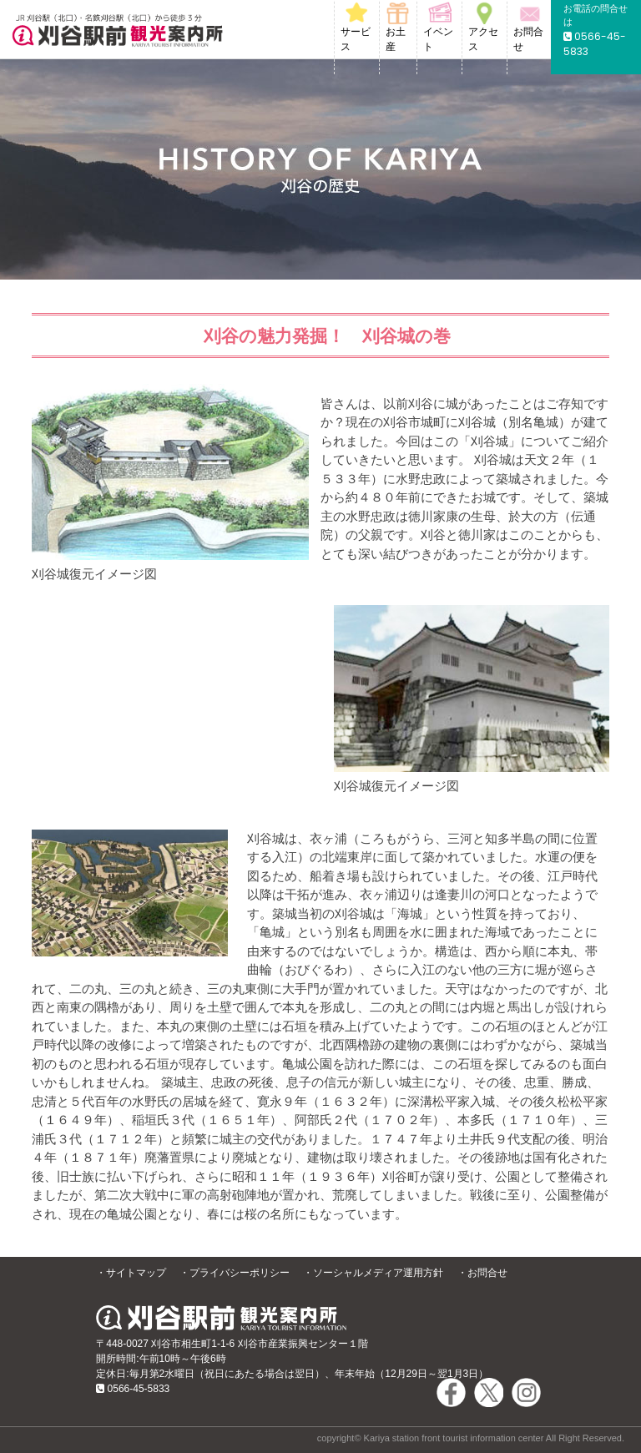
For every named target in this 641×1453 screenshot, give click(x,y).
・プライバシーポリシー (234, 1273)
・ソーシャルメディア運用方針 (373, 1273)
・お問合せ (482, 1273)
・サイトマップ (131, 1273)
